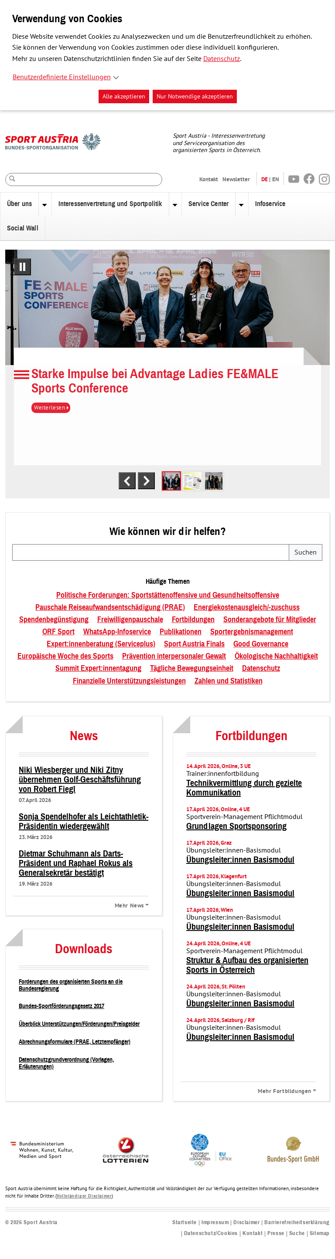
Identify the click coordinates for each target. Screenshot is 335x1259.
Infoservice (270, 203)
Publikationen (181, 632)
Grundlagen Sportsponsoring (236, 826)
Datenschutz (221, 59)
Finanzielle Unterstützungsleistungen (129, 681)
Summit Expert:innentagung (98, 669)
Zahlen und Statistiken (229, 681)
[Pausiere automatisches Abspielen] (22, 266)
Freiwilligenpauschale (130, 620)
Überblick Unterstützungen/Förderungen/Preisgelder (79, 1024)
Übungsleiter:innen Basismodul (240, 860)
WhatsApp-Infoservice (117, 632)
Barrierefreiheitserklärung (297, 1222)
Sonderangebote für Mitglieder (269, 620)
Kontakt (208, 179)
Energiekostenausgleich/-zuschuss (247, 608)
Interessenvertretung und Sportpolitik (110, 203)
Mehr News (129, 905)
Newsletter (236, 179)
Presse (275, 1233)
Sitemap (320, 1233)
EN (275, 179)
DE (264, 179)
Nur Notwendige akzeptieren (195, 96)
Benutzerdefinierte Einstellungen (62, 77)
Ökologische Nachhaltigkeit (276, 656)
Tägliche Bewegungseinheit (191, 669)
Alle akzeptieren (124, 96)
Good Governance (260, 644)
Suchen (305, 552)
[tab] (171, 481)
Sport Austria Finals (194, 644)
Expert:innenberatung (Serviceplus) (101, 644)
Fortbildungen (193, 620)
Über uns (19, 203)
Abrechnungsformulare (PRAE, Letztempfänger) (74, 1042)
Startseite (184, 1222)
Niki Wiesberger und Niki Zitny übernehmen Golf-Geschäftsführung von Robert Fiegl (80, 780)
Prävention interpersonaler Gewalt (174, 656)
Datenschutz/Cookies (211, 1233)
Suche (297, 1233)
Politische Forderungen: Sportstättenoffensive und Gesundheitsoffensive (167, 595)
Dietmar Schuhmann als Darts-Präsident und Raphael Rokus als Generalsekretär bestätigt (76, 863)
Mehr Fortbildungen (284, 1090)
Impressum (215, 1222)
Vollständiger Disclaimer (84, 1196)
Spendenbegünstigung (54, 620)
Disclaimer (246, 1222)
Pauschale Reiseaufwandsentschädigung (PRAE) (110, 608)
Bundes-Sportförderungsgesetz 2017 (61, 1006)
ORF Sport (58, 632)
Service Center (208, 203)
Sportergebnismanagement (251, 632)
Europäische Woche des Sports (65, 656)
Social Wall (22, 228)
